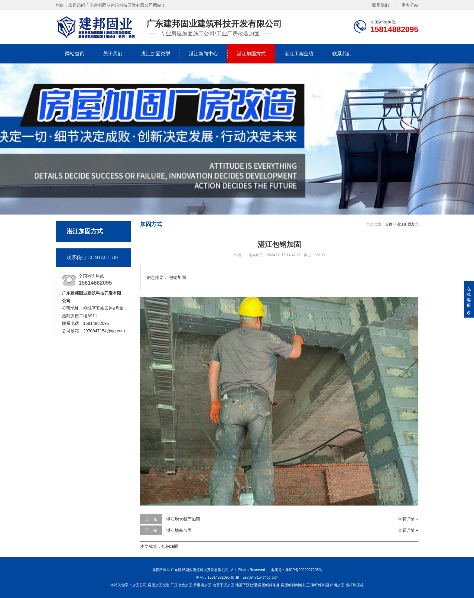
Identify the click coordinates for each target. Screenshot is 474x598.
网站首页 (74, 53)
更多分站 (409, 5)
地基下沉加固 (223, 585)
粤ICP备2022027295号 (304, 570)
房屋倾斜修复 (269, 585)
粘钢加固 (337, 585)
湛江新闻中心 (203, 53)
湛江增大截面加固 (183, 519)
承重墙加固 (202, 585)
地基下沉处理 (246, 585)
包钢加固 (169, 546)
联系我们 (380, 5)
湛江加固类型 (155, 53)
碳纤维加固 (320, 585)
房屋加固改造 (159, 585)
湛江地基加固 (179, 530)
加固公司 (139, 585)
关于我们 (112, 53)
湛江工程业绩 (298, 53)
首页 (388, 224)
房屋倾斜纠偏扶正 (295, 585)
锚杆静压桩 (355, 585)
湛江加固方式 (251, 53)
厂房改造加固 (181, 585)
